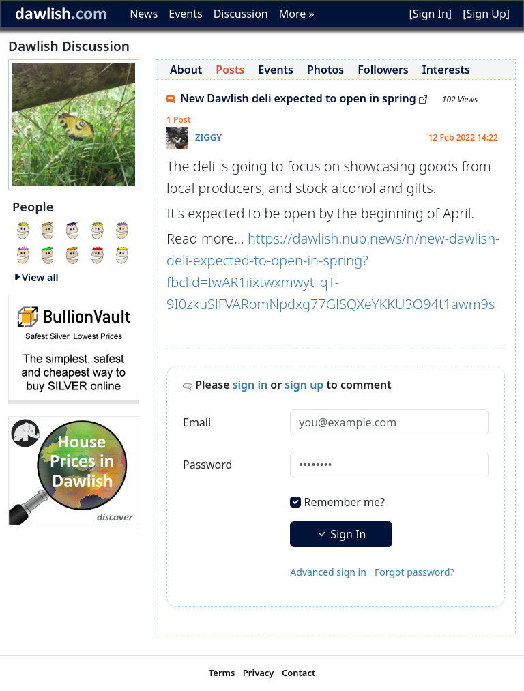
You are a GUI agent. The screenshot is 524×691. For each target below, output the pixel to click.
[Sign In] (430, 13)
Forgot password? (414, 571)
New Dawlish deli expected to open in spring (296, 98)
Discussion (241, 13)
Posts (230, 69)
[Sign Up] (486, 13)
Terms (222, 672)
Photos (325, 69)
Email (197, 422)
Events (185, 13)
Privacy (258, 672)
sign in (250, 384)
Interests (446, 69)
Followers (383, 69)
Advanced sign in (328, 571)
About (186, 69)
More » (297, 13)
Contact (298, 672)
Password (207, 464)
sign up (304, 384)
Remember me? (344, 502)
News (144, 13)
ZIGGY (208, 137)
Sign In (341, 534)
